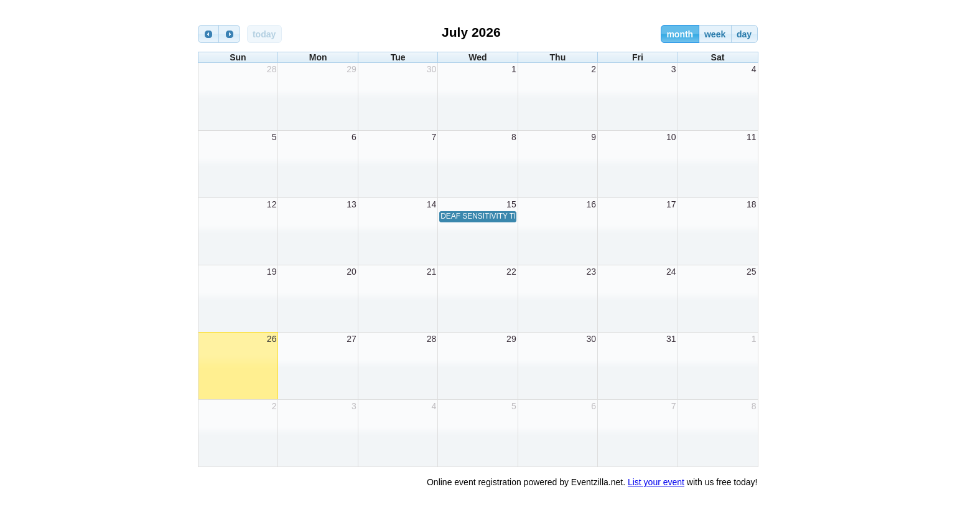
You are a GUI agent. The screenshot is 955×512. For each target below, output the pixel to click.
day (744, 34)
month (679, 34)
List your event (656, 482)
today (264, 34)
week (714, 34)
